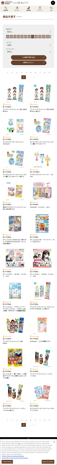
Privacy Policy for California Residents (13, 456)
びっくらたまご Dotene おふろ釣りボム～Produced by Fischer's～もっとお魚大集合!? (14, 241)
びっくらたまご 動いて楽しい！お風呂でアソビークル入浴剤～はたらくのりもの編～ (14, 376)
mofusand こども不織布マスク (40, 341)
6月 (29, 36)
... (29, 77)
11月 (47, 36)
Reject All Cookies (48, 461)
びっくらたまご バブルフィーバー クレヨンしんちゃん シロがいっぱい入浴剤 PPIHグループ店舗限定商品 (14, 308)
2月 (15, 36)
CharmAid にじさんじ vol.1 (40, 207)
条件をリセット (28, 62)
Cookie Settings (7, 461)
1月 (11, 36)
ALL (7, 36)
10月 (43, 36)
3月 (18, 36)
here (19, 443)
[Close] (54, 442)
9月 (40, 36)
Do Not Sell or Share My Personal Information (15, 458)
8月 (36, 36)
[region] (28, 452)
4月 (22, 36)
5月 (25, 36)
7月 (33, 36)
